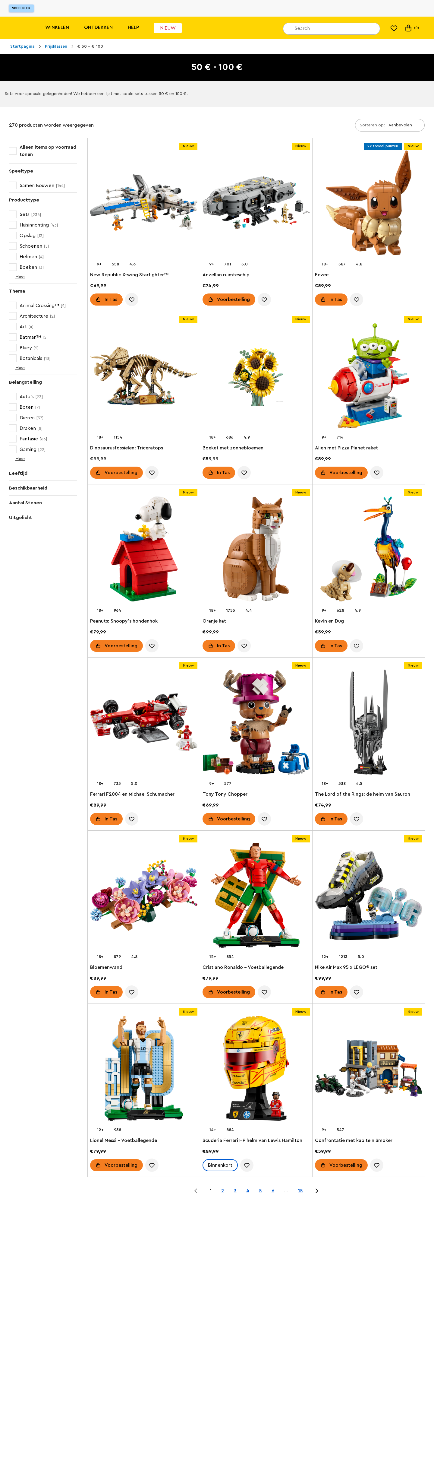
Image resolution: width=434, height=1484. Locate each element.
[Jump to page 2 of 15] (316, 1190)
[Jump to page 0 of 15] (196, 1190)
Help (133, 27)
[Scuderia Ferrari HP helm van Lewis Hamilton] (256, 1069)
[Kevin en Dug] (368, 550)
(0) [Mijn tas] (411, 28)
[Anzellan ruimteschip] (256, 204)
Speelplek (21, 8)
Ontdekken (98, 27)
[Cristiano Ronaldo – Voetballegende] (256, 896)
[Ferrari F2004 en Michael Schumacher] (143, 723)
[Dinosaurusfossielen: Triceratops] (143, 377)
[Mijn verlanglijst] (394, 28)
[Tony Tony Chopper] (256, 723)
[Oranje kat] (256, 550)
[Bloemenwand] (143, 896)
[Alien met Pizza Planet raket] (368, 377)
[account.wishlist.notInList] (131, 299)
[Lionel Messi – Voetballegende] (143, 1069)
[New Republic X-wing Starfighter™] (143, 204)
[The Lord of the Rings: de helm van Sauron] (368, 723)
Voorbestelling (233, 299)
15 (300, 1190)
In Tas (111, 299)
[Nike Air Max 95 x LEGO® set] (368, 896)
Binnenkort (220, 1165)
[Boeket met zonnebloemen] (256, 377)
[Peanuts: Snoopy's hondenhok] (143, 550)
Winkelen (57, 27)
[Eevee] (368, 204)
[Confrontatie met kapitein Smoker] (368, 1069)
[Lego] (17, 28)
